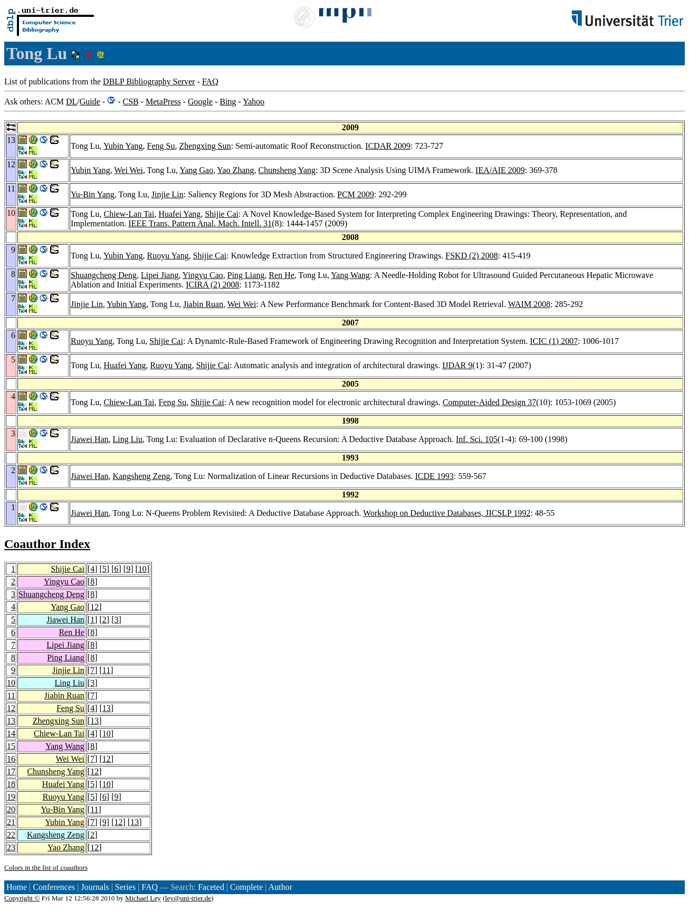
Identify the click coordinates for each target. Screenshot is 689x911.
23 (11, 847)
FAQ (210, 81)
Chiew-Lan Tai (128, 213)
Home (16, 887)
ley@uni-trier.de (188, 898)
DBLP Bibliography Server (149, 81)
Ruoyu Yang (168, 255)
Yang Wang (350, 275)
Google (200, 101)
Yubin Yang (123, 145)
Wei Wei (128, 170)
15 (11, 746)
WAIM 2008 (529, 304)
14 (11, 733)
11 (106, 670)
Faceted (211, 887)
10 (142, 568)
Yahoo (253, 101)
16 (11, 758)
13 (106, 708)
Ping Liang (246, 275)
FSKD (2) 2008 (471, 255)
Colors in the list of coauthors (46, 867)
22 (11, 834)
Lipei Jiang (160, 275)
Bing (227, 101)
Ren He (281, 275)
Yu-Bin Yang (92, 194)
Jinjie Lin (167, 194)
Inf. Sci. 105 (476, 439)
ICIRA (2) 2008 (212, 284)
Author (280, 887)
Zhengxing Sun (205, 145)
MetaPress (163, 101)
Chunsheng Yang (287, 170)
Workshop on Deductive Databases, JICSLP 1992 (446, 513)
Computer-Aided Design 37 (489, 402)
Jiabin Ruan (203, 304)
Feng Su (161, 145)
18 (11, 784)
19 (11, 796)
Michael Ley (143, 898)
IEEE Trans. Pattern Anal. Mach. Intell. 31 (200, 223)
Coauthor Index (47, 544)
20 (11, 809)
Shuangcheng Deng (104, 275)
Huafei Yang (179, 213)
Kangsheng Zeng (141, 476)
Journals (95, 887)
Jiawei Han (90, 439)
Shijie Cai (221, 213)
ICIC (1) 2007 (554, 341)
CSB (130, 101)
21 (11, 822)
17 (11, 771)
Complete (246, 887)
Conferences (54, 887)
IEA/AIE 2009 (500, 170)
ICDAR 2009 (387, 145)
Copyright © (22, 898)
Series (125, 887)
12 (94, 606)
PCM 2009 (355, 194)
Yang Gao (196, 170)
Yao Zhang (235, 170)
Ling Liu (127, 439)
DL (71, 101)
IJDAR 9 (457, 365)
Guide (90, 101)
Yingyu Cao (203, 275)
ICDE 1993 (434, 476)
